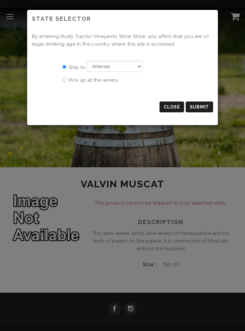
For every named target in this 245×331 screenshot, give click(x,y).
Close (172, 106)
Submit (199, 106)
